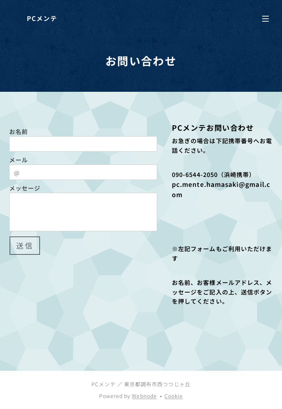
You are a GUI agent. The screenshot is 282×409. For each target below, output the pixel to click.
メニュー (265, 18)
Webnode (144, 395)
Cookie (173, 395)
